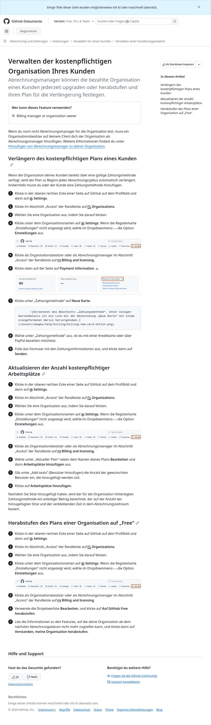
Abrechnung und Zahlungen (29, 41)
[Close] (199, 6)
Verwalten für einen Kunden (92, 41)
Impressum (46, 710)
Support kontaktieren (123, 682)
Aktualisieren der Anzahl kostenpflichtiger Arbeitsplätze (59, 370)
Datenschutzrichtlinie (20, 684)
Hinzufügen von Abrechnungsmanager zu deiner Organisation (56, 146)
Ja (15, 677)
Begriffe (64, 710)
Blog (159, 710)
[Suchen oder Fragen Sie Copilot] (137, 21)
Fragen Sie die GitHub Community (132, 676)
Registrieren (28, 31)
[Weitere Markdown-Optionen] (198, 64)
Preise (109, 710)
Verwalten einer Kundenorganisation (140, 41)
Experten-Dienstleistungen (135, 710)
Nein (32, 677)
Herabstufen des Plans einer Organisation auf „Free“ (73, 522)
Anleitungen (60, 41)
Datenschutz (81, 710)
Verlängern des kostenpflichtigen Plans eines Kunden (72, 160)
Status (98, 710)
